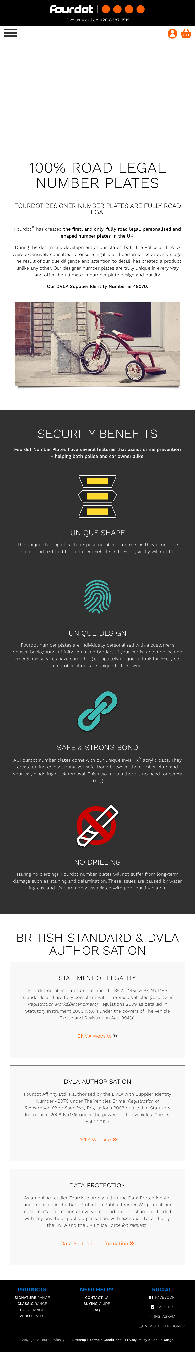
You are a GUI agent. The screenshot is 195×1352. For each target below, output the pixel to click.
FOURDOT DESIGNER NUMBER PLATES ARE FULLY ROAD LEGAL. (97, 209)
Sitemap (79, 1340)
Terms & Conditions (105, 1340)
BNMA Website (95, 1036)
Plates (32, 1315)
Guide (96, 1303)
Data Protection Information (97, 1243)
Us (96, 1297)
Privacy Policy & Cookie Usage (149, 1340)
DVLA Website (97, 1140)
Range (32, 1297)
